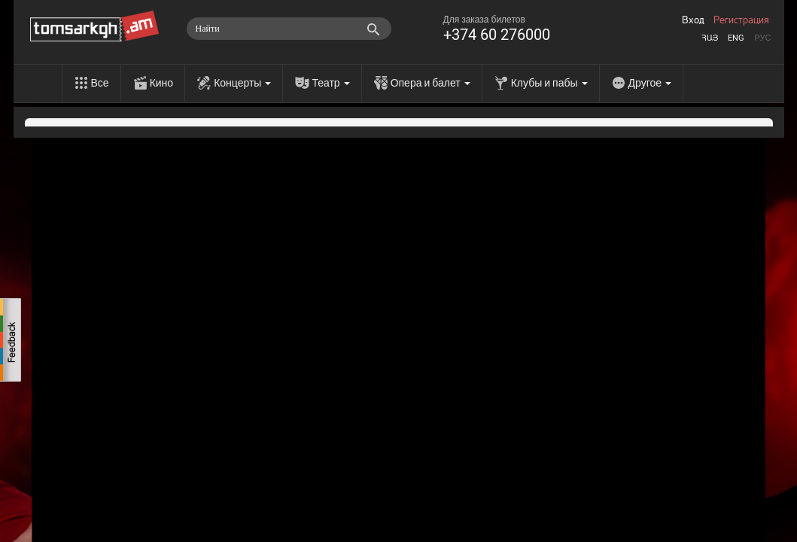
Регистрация (741, 20)
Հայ (709, 38)
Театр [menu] (330, 83)
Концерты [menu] (242, 83)
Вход (693, 20)
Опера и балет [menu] (430, 83)
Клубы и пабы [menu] (549, 83)
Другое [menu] (649, 83)
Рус (762, 38)
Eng (736, 38)
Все (100, 83)
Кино (162, 83)
